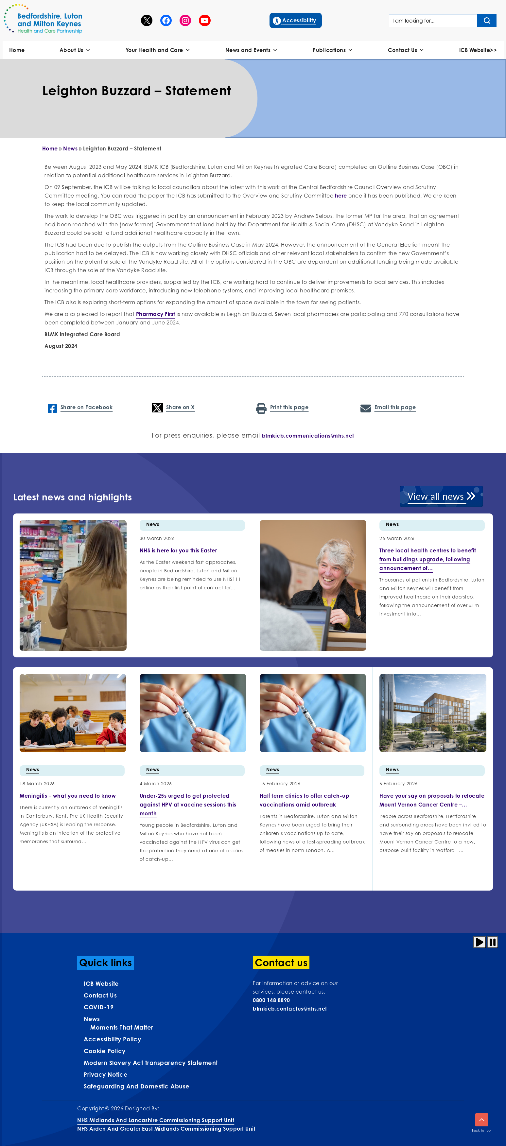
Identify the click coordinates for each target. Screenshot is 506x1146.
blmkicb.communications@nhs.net (308, 435)
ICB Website (101, 983)
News (70, 148)
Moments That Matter (121, 1027)
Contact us (100, 995)
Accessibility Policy (112, 1039)
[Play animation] (479, 942)
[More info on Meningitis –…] (68, 796)
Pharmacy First (155, 314)
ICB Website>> (478, 50)
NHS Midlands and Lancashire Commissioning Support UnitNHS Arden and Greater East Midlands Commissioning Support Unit (166, 1124)
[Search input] (487, 20)
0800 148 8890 (271, 1000)
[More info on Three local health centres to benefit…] (427, 559)
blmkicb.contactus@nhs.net (290, 1008)
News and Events (251, 50)
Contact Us (406, 50)
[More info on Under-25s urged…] (188, 804)
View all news (441, 496)
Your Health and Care (158, 50)
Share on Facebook (80, 407)
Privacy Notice (106, 1074)
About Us (75, 50)
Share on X (173, 407)
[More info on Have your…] (431, 800)
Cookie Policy (105, 1050)
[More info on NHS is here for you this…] (178, 550)
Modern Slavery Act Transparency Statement (151, 1062)
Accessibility (294, 20)
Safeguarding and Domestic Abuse (137, 1086)
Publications (333, 50)
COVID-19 (98, 1007)
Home (17, 50)
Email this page (388, 407)
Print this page (282, 407)
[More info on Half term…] (305, 800)
